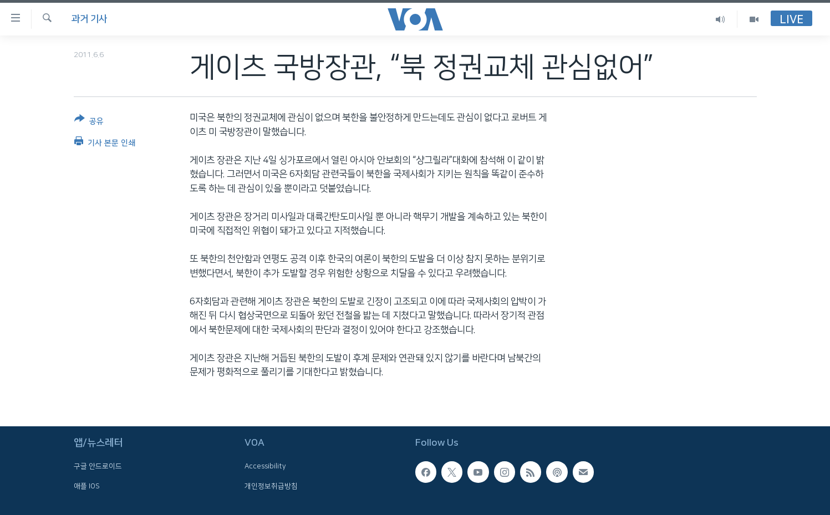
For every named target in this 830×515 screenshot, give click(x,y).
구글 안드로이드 (98, 466)
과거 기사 (89, 19)
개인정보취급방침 (271, 486)
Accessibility (265, 466)
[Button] (89, 122)
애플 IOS (87, 486)
